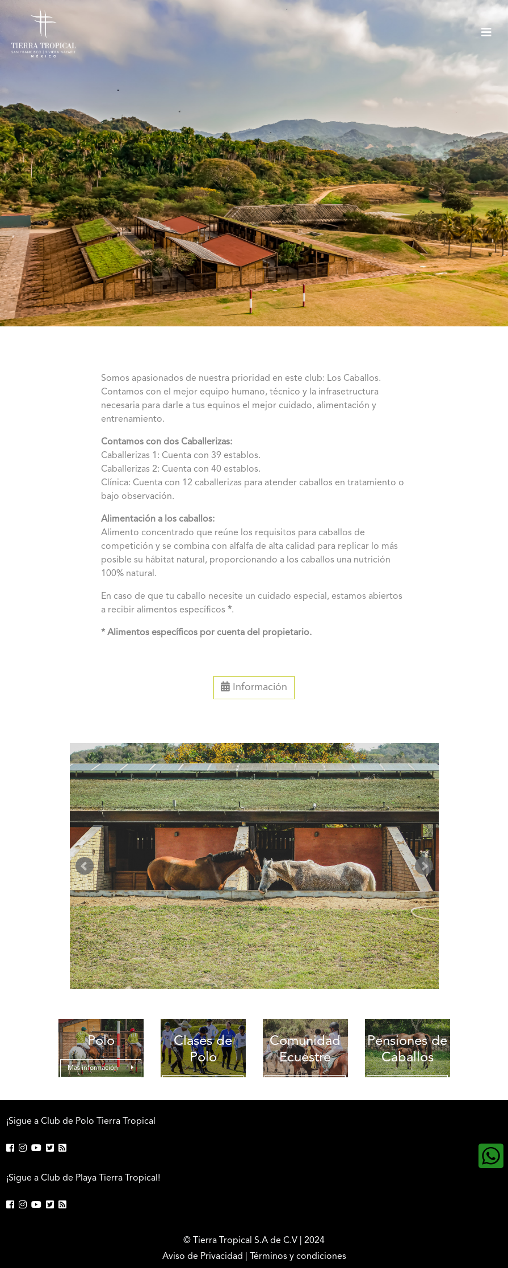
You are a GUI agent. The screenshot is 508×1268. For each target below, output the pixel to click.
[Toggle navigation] (486, 33)
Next (424, 866)
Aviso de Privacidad (202, 1256)
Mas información (101, 1068)
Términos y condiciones (298, 1256)
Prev (84, 866)
